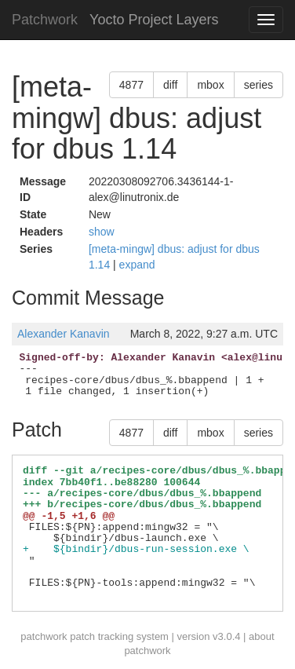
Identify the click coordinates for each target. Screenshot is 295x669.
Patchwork (45, 19)
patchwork (43, 636)
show (102, 231)
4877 (131, 85)
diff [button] (170, 85)
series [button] (258, 85)
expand (137, 264)
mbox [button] (210, 85)
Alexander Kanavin (63, 333)
